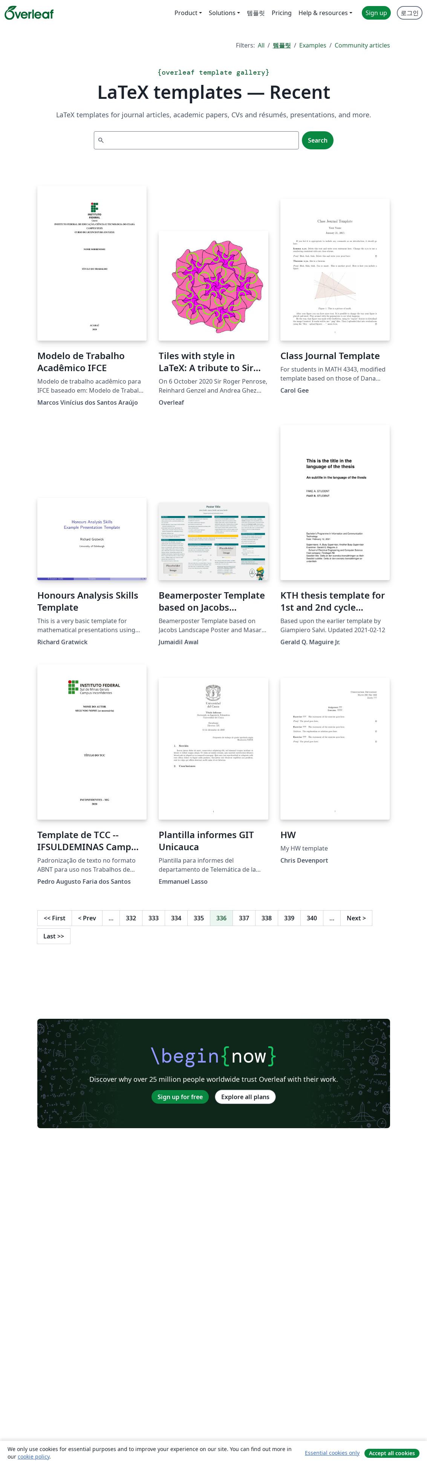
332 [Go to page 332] (131, 918)
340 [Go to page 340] (312, 918)
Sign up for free (180, 1097)
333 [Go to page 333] (153, 918)
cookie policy (33, 1456)
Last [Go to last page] (53, 936)
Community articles (362, 45)
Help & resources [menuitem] (323, 13)
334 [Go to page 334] (176, 918)
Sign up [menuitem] (376, 13)
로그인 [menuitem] (410, 13)
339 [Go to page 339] (289, 918)
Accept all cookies (392, 1453)
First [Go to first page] (55, 918)
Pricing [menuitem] (282, 13)
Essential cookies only (332, 1452)
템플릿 (282, 45)
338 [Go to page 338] (267, 918)
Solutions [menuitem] (222, 13)
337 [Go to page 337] (244, 918)
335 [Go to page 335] (199, 918)
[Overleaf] (29, 13)
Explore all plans (245, 1097)
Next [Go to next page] (356, 918)
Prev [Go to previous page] (87, 918)
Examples (312, 45)
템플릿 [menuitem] (256, 13)
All (261, 45)
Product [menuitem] (185, 13)
